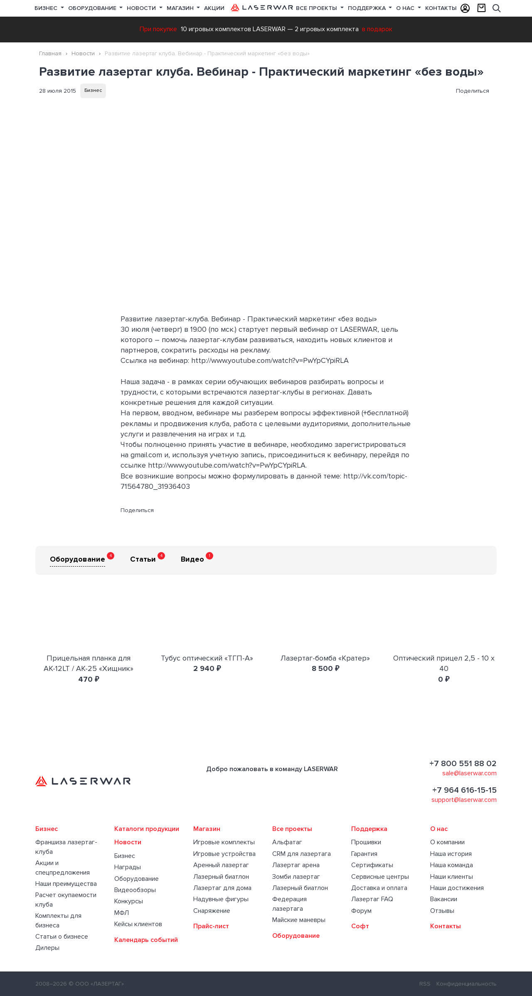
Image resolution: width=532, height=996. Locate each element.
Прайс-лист (211, 926)
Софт (360, 926)
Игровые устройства (224, 854)
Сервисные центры (380, 877)
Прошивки (366, 842)
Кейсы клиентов (138, 924)
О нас (406, 8)
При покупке (158, 29)
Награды (127, 867)
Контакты (441, 8)
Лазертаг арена (296, 865)
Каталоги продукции (146, 829)
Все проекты (292, 829)
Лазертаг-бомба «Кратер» (325, 658)
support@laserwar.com (464, 800)
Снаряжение (211, 911)
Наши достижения (457, 888)
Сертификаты (372, 865)
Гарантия (364, 854)
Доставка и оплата (379, 888)
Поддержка (367, 8)
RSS (425, 983)
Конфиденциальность (466, 983)
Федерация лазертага (289, 903)
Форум (361, 911)
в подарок (377, 29)
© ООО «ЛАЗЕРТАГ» (96, 983)
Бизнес (46, 8)
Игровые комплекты (224, 842)
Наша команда (451, 865)
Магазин (181, 8)
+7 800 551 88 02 (463, 764)
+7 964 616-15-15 (464, 790)
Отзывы (442, 911)
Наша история (451, 854)
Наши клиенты (451, 877)
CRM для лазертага (301, 854)
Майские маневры (298, 920)
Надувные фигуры (221, 899)
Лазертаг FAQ (372, 899)
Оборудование (93, 8)
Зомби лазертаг (296, 877)
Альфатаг (287, 842)
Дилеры (47, 948)
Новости (142, 8)
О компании (447, 842)
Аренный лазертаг (221, 865)
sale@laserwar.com (469, 773)
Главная (50, 53)
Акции (214, 8)
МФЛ (121, 913)
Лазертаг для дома (222, 888)
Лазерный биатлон (221, 877)
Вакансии (443, 899)
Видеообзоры (135, 890)
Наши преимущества (66, 884)
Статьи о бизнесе (61, 936)
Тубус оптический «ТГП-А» (207, 658)
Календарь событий (146, 940)
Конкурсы (128, 901)
